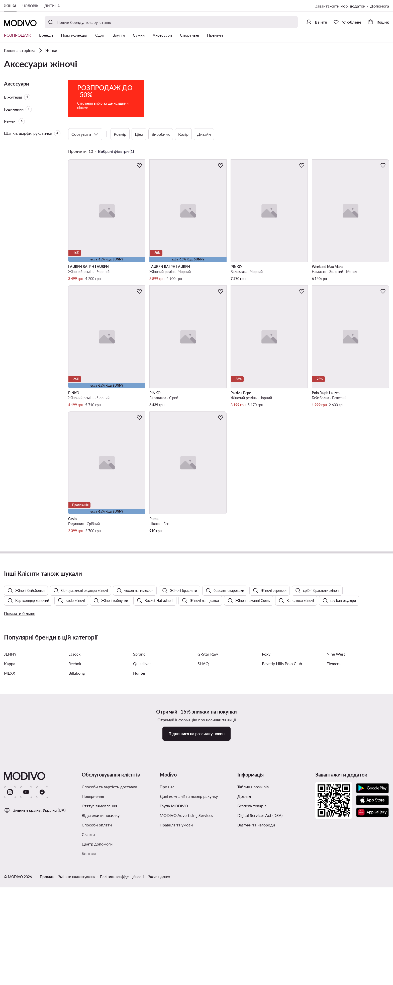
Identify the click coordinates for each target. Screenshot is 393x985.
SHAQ (203, 801)
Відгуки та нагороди (256, 963)
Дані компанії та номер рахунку (189, 934)
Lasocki (74, 792)
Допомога (379, 6)
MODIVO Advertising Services (186, 953)
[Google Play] (372, 927)
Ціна (139, 134)
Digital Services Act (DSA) (259, 953)
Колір (183, 134)
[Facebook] (42, 930)
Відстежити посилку (101, 953)
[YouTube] (26, 930)
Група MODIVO (174, 944)
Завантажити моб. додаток (340, 6)
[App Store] (372, 939)
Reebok (74, 801)
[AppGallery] (372, 951)
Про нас (167, 925)
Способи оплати (97, 963)
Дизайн (204, 134)
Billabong (76, 811)
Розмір (120, 134)
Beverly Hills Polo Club (282, 801)
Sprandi (140, 792)
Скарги (88, 972)
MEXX (9, 811)
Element (334, 801)
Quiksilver (142, 801)
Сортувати (85, 134)
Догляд (244, 934)
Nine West (336, 792)
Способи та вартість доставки (109, 925)
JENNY (10, 792)
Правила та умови (176, 963)
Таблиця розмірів (253, 925)
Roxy (266, 792)
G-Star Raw (208, 792)
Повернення (93, 934)
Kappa (9, 801)
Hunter (139, 811)
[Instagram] (10, 930)
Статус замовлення (99, 944)
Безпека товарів (251, 944)
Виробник (161, 134)
